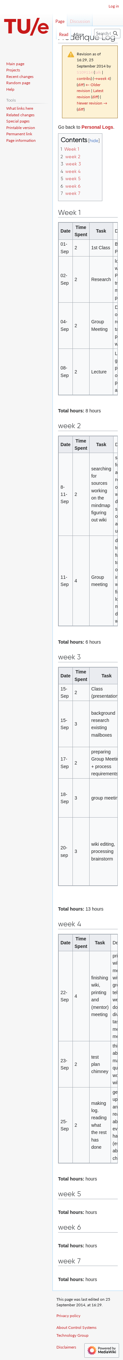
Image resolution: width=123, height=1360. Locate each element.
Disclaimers (66, 1347)
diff (81, 84)
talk (98, 72)
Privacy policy (68, 1315)
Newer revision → (92, 103)
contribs (84, 78)
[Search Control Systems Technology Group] (107, 33)
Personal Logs (97, 127)
